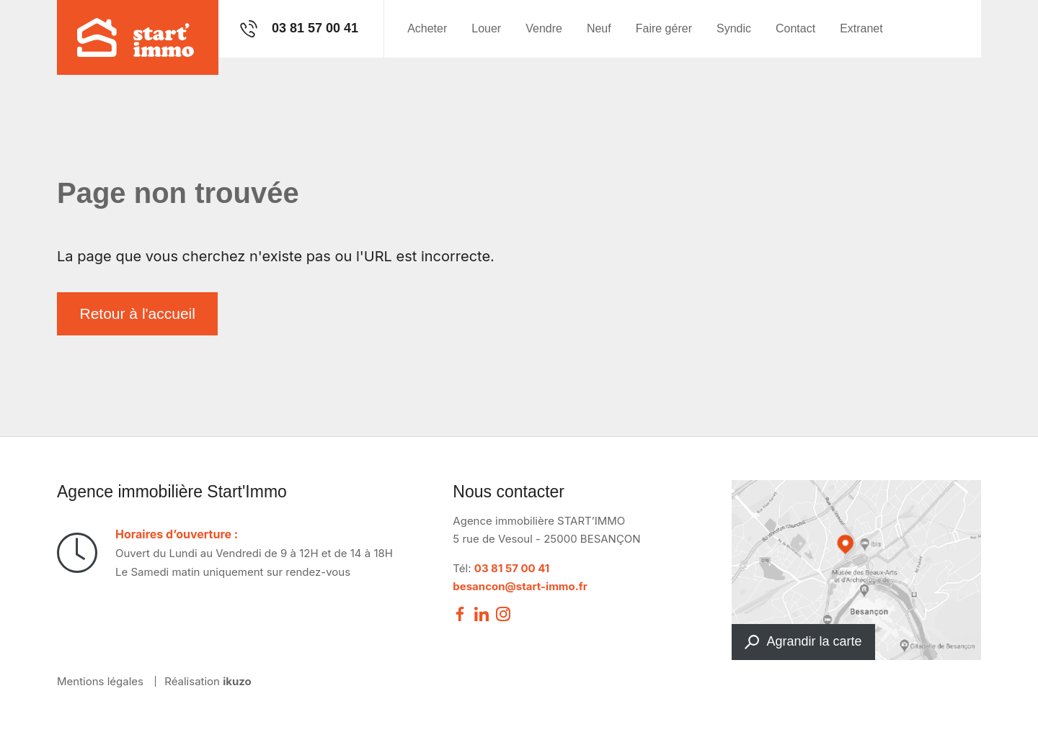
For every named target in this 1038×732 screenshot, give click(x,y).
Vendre (543, 28)
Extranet (861, 28)
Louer (486, 28)
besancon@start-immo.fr (520, 586)
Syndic (734, 28)
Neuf (599, 28)
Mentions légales (100, 681)
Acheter (427, 28)
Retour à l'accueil (137, 313)
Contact (795, 28)
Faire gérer (664, 28)
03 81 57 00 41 (512, 568)
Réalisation (208, 681)
